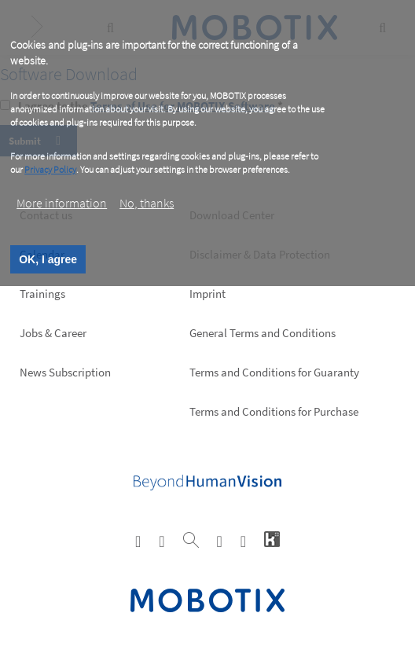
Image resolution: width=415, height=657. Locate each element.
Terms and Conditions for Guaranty (274, 372)
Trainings (42, 293)
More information (62, 203)
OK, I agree (48, 259)
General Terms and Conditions (262, 332)
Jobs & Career (53, 332)
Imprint (207, 293)
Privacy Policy (50, 169)
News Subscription (65, 372)
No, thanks (146, 203)
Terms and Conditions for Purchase (273, 411)
